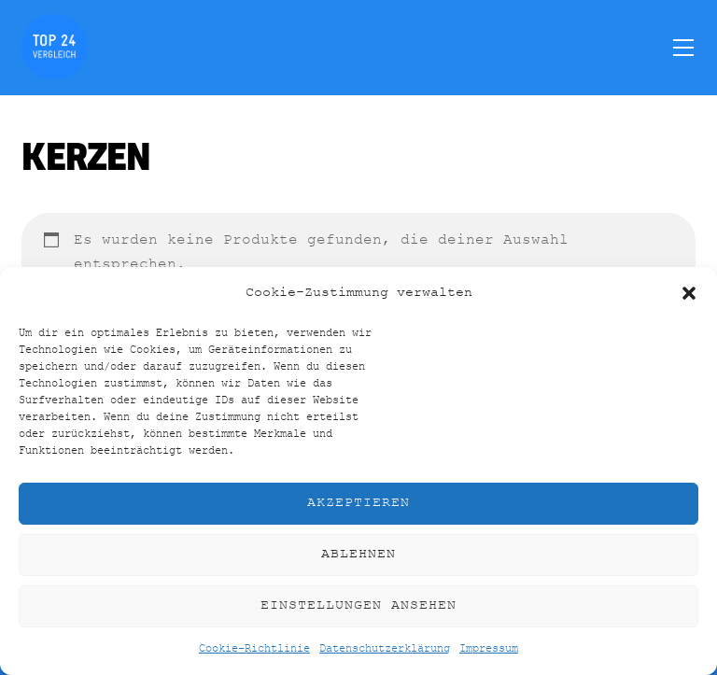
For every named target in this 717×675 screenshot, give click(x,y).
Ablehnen (358, 554)
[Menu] (683, 46)
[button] (689, 293)
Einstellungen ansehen (358, 605)
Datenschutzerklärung (384, 648)
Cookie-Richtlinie (254, 648)
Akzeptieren (358, 503)
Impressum (488, 648)
